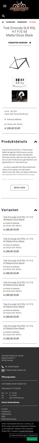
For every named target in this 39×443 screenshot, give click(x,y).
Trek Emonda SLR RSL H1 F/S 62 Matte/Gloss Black (18, 327)
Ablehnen (33, 435)
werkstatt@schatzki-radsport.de (14, 384)
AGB (3, 416)
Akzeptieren (32, 439)
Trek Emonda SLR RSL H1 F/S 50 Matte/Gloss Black (18, 240)
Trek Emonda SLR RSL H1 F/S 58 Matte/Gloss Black (18, 218)
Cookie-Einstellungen (18, 435)
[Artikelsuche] (3, 16)
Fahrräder (10, 22)
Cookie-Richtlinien (26, 431)
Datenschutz (6, 414)
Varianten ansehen (18, 43)
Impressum (6, 411)
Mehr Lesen (19, 188)
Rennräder (22, 22)
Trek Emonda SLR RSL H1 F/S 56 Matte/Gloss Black (18, 283)
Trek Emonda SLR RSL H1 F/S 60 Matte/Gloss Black (18, 305)
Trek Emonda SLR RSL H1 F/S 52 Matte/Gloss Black (18, 261)
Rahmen (32, 22)
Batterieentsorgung (9, 419)
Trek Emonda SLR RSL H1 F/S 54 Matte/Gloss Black (19, 31)
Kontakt (4, 409)
